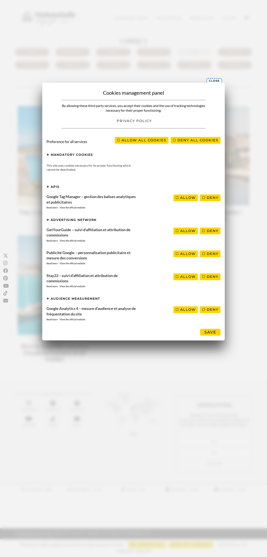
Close (214, 80)
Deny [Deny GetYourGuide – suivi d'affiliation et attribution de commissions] (210, 231)
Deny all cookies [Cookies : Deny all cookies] (195, 140)
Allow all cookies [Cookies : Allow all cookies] (141, 140)
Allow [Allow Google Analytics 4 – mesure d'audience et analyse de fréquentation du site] (186, 310)
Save (210, 332)
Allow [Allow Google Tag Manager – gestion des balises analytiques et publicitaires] (186, 198)
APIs (52, 187)
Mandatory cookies (69, 155)
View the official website (72, 207)
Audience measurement (73, 299)
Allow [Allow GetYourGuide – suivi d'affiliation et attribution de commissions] (186, 231)
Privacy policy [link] (134, 121)
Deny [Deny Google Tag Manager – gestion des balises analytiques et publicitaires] (210, 198)
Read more (52, 207)
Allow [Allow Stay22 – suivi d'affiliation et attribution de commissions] (186, 277)
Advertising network (71, 220)
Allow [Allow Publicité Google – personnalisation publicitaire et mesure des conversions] (186, 254)
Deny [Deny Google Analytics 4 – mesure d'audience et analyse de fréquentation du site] (210, 310)
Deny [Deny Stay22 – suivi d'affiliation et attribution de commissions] (210, 277)
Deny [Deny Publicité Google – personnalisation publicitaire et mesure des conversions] (210, 254)
